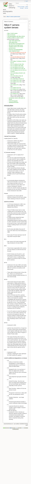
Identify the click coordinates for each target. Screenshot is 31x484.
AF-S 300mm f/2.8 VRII (15, 81)
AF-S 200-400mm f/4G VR (16, 76)
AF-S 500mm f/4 (14, 89)
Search (27, 4)
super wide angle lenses (14, 40)
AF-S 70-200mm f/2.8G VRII (17, 64)
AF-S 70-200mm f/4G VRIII (16, 65)
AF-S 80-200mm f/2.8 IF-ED (17, 67)
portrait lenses (12, 48)
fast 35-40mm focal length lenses (16, 43)
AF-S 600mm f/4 (14, 93)
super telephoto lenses (14, 51)
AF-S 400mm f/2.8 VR (15, 87)
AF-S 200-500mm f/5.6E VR (17, 78)
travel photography (13, 101)
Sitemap (26, 8)
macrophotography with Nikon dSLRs (16, 36)
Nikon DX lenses (11, 34)
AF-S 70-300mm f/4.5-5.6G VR (17, 68)
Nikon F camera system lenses (13, 16)
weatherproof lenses (13, 102)
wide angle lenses (13, 42)
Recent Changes (21, 6)
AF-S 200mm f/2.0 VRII (15, 80)
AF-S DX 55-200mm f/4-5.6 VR (17, 57)
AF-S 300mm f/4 (14, 84)
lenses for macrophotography (16, 49)
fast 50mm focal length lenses (16, 45)
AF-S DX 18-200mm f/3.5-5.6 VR (18, 52)
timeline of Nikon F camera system (15, 37)
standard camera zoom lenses (16, 46)
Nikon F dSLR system (12, 33)
